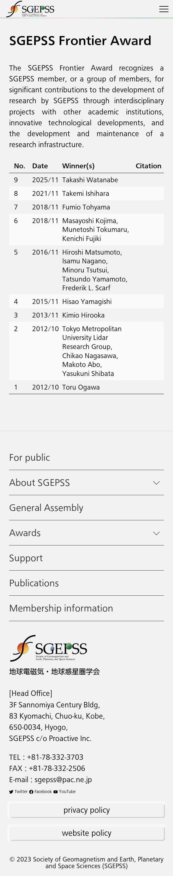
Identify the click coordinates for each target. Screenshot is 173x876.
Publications (34, 583)
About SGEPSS (39, 482)
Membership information (61, 608)
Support (26, 558)
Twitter (18, 791)
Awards (25, 533)
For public (29, 457)
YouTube (64, 791)
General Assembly (46, 507)
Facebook (40, 791)
